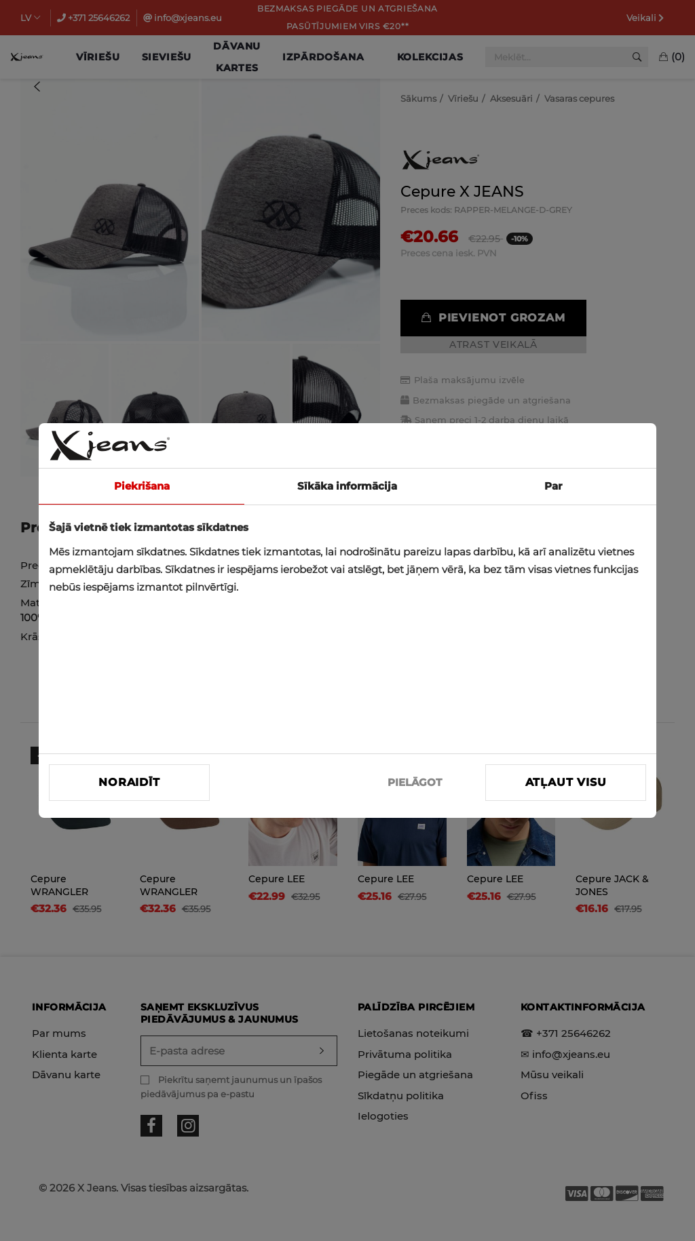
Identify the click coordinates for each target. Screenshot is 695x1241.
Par (553, 485)
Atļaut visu (566, 782)
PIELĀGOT (415, 782)
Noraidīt (128, 782)
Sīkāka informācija (347, 485)
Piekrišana (142, 485)
